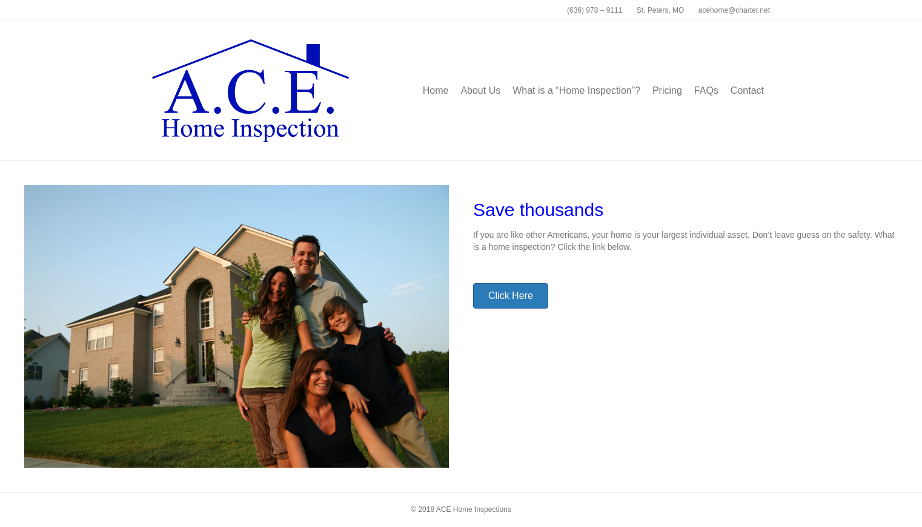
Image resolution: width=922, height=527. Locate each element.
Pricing (667, 90)
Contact (747, 90)
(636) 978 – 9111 (594, 10)
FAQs (706, 90)
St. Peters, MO (661, 10)
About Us (480, 90)
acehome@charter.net (734, 10)
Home (436, 90)
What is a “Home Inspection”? (576, 90)
